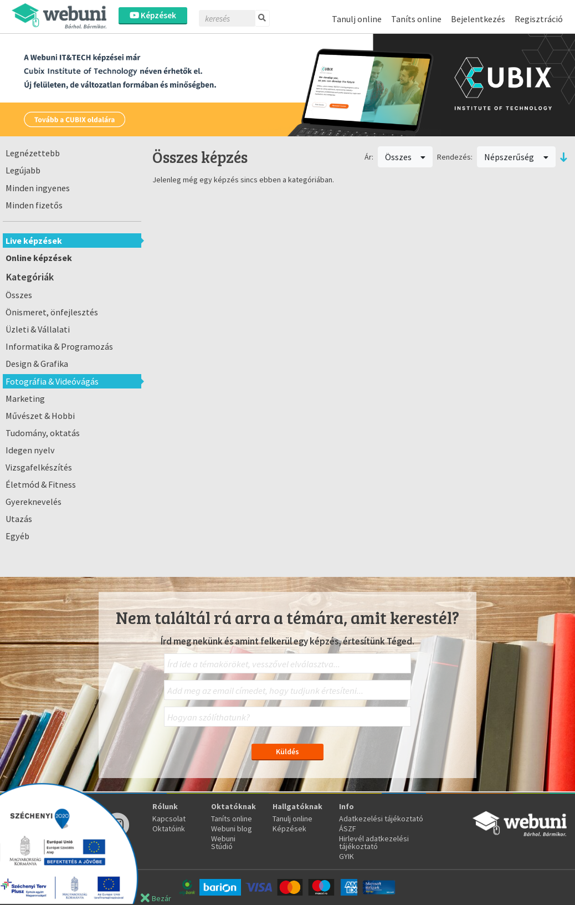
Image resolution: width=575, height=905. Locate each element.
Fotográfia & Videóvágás (52, 381)
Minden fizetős (34, 205)
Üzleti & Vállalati (38, 329)
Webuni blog (231, 829)
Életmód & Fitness (41, 484)
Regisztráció (539, 18)
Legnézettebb (33, 152)
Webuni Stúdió (223, 842)
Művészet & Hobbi (40, 415)
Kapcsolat (169, 819)
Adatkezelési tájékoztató (381, 819)
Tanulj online (357, 18)
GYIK (346, 856)
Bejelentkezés (478, 18)
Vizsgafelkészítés (39, 467)
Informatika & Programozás (59, 346)
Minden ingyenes (38, 187)
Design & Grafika (37, 363)
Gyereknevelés (33, 501)
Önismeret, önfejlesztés (52, 312)
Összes (19, 294)
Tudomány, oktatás (43, 432)
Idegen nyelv (30, 450)
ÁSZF (347, 829)
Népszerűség (516, 156)
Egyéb (17, 535)
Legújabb (23, 170)
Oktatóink (168, 829)
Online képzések (39, 257)
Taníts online (416, 18)
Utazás (19, 518)
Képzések (153, 15)
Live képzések (34, 240)
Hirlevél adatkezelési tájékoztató (374, 842)
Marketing (25, 398)
